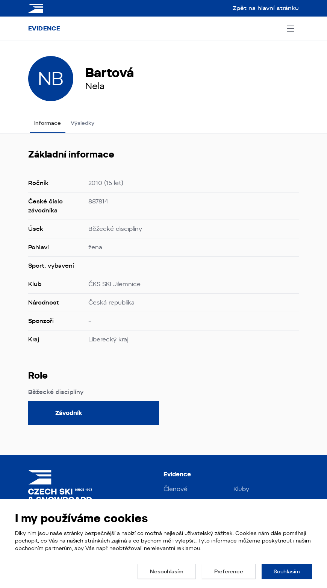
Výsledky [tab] (82, 123)
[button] (167, 571)
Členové (176, 489)
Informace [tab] (47, 123)
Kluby (241, 489)
